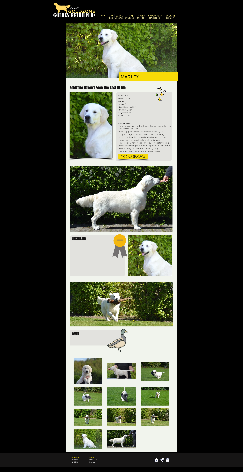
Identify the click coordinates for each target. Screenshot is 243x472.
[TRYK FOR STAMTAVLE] (133, 156)
